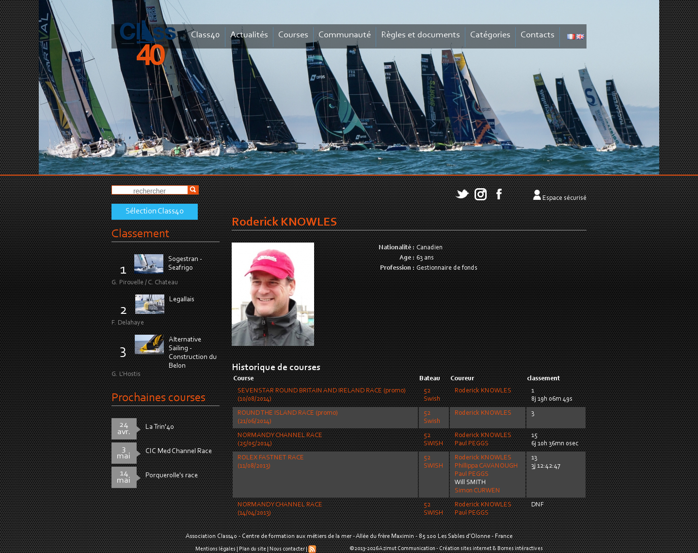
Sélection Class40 (155, 211)
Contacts (538, 35)
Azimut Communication (407, 549)
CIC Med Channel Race (178, 451)
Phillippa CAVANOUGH (486, 466)
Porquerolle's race (171, 475)
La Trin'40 (159, 427)
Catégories (490, 35)
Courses (293, 35)
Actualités (249, 35)
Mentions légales (215, 549)
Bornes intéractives (520, 549)
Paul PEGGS (472, 443)
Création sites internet (465, 549)
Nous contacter (287, 549)
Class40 (205, 35)
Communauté (344, 35)
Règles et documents (420, 35)
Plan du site (252, 549)
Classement (140, 234)
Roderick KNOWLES (483, 391)
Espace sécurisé (564, 198)
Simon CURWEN (477, 491)
